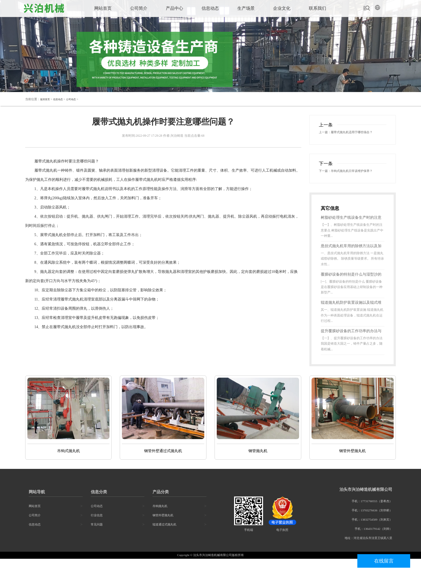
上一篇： (326, 133)
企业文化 (281, 8)
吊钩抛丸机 (160, 522)
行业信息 (97, 531)
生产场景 (246, 8)
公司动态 (76, 99)
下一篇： (326, 180)
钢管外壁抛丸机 (163, 531)
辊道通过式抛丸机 (164, 541)
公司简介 (138, 8)
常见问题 (97, 541)
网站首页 (103, 8)
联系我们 (317, 8)
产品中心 (174, 8)
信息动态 (210, 8)
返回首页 (46, 99)
